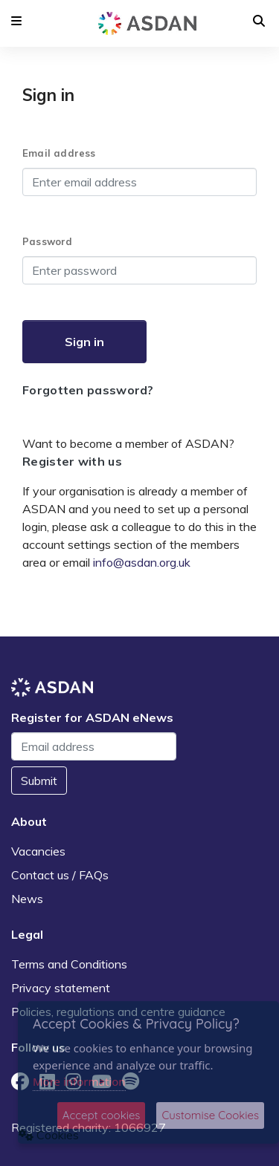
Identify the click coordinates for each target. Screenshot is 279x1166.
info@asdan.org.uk (141, 562)
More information (79, 1081)
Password (47, 241)
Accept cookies (101, 1115)
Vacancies (38, 851)
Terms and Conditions (69, 964)
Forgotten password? (88, 389)
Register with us (72, 461)
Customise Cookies (210, 1115)
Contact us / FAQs (60, 874)
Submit (39, 780)
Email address (59, 153)
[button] (16, 21)
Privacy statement (60, 987)
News (27, 898)
